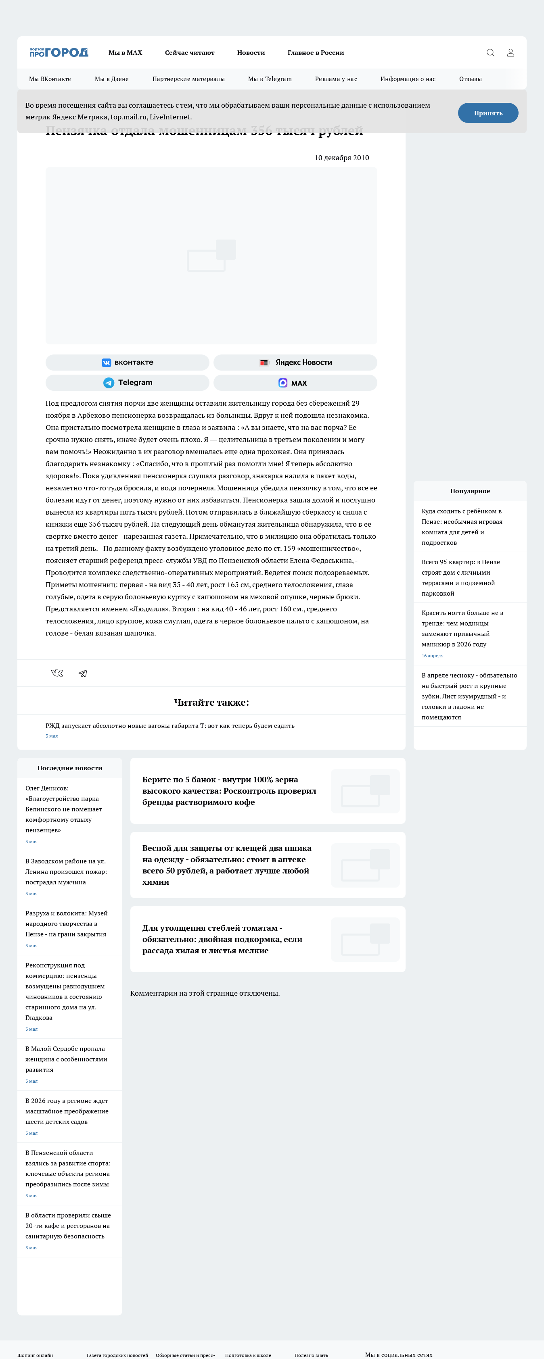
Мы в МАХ (125, 52)
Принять (488, 113)
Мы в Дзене (112, 79)
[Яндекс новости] (295, 362)
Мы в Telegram (270, 79)
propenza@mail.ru (123, 1137)
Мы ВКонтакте (50, 79)
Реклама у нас (336, 79)
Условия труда (135, 1093)
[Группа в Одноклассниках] (391, 1060)
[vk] (58, 673)
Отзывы (470, 79)
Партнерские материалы (189, 79)
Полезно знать (311, 1047)
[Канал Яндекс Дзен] (431, 1060)
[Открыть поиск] (490, 52)
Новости (251, 52)
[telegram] (85, 673)
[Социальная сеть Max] (295, 383)
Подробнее (267, 1292)
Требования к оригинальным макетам (60, 1093)
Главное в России (316, 52)
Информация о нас (408, 79)
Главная (230, 1093)
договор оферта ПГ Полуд (47, 1265)
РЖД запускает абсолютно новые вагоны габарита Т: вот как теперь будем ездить (211, 731)
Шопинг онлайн (35, 1047)
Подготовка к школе (248, 1047)
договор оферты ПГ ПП (44, 1273)
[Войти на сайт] (510, 52)
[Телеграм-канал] (127, 383)
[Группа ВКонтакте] (127, 362)
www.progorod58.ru (79, 1114)
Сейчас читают (190, 52)
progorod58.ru (139, 1191)
